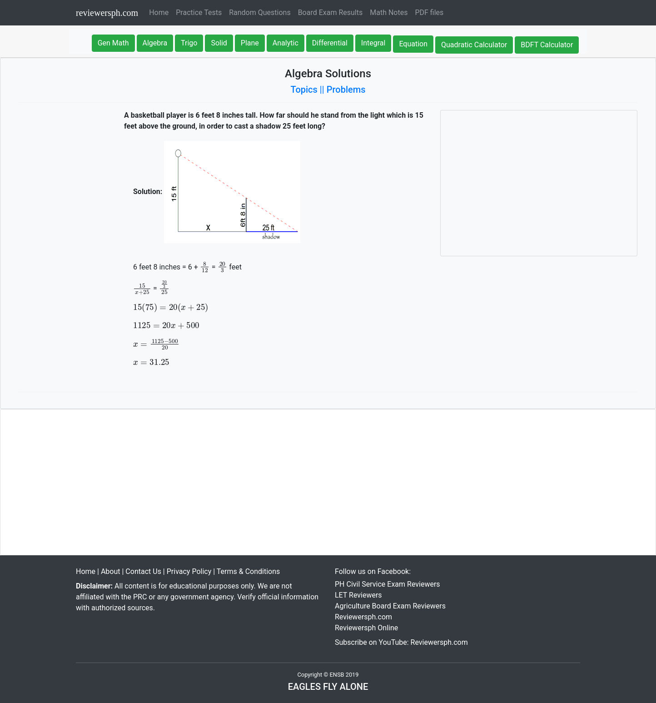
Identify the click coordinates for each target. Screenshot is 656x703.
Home (160, 12)
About (110, 571)
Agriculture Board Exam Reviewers (390, 606)
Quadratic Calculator (474, 44)
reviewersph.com (107, 13)
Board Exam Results (330, 12)
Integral (373, 43)
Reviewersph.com (363, 617)
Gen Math (113, 43)
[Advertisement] (539, 183)
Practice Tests (199, 12)
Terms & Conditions (248, 571)
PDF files (429, 12)
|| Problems (343, 89)
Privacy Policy (189, 571)
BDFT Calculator (547, 44)
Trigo (189, 43)
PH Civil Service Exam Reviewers (387, 584)
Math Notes (389, 12)
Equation (413, 44)
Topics (304, 89)
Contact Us (143, 571)
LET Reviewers (358, 595)
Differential (330, 43)
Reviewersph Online (366, 627)
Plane (250, 43)
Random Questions (259, 12)
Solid (219, 43)
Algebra (155, 43)
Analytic (285, 43)
